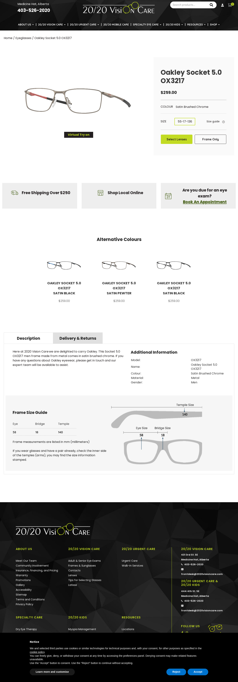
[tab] (28, 338)
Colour (167, 106)
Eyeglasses (23, 38)
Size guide (213, 121)
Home (8, 38)
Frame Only (210, 139)
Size (163, 121)
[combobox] (188, 5)
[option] (64, 279)
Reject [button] (176, 671)
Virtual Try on (78, 135)
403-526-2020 (192, 561)
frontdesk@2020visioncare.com (202, 568)
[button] (33, 22)
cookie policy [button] (37, 652)
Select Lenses (177, 139)
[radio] (195, 107)
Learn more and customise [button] (52, 671)
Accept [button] (198, 671)
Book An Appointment (205, 202)
